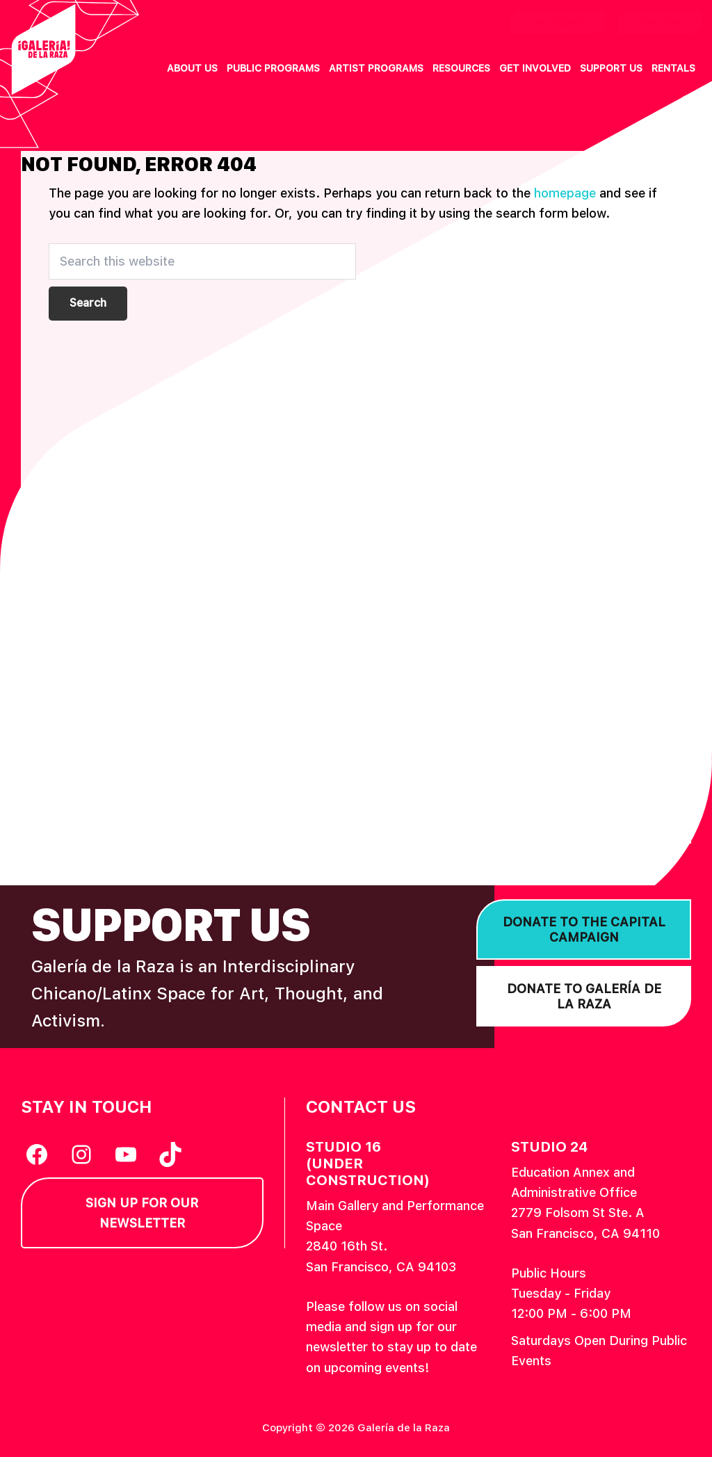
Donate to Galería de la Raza (584, 996)
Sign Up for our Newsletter (142, 1213)
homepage (565, 193)
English (660, 22)
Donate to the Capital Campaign (584, 929)
